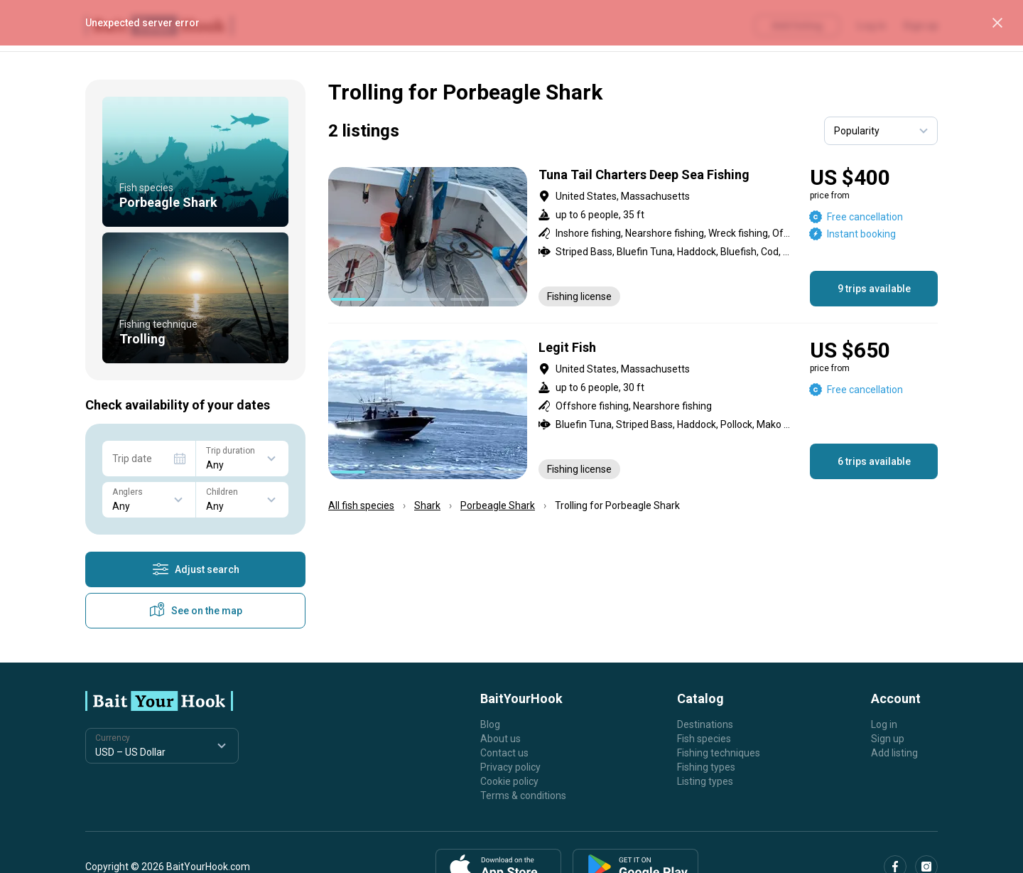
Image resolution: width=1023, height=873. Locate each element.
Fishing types (706, 767)
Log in (884, 724)
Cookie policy (509, 781)
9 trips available (874, 288)
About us (500, 738)
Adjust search (195, 569)
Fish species (704, 738)
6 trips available (874, 461)
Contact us (504, 753)
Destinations (705, 724)
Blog (490, 724)
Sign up (887, 738)
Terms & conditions (523, 795)
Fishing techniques (718, 753)
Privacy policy (510, 767)
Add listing (894, 753)
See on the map (195, 610)
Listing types (705, 781)
